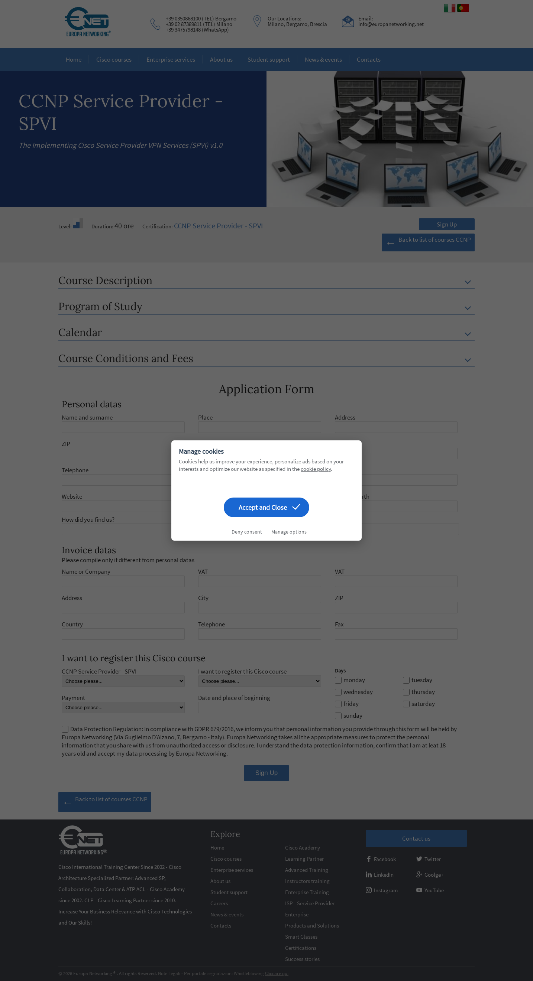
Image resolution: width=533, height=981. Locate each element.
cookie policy (316, 468)
